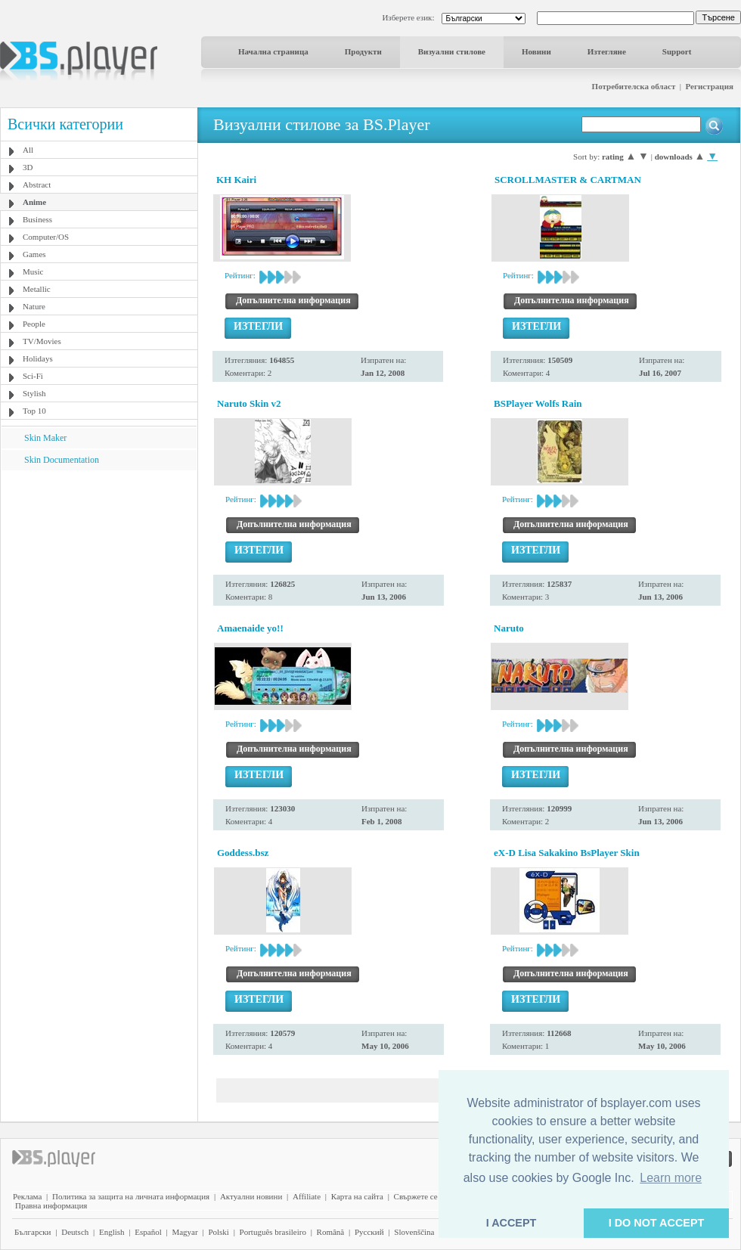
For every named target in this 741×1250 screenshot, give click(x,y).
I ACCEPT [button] (511, 1223)
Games (34, 254)
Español (148, 1231)
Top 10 (34, 410)
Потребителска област (634, 86)
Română (331, 1231)
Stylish (34, 393)
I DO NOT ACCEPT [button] (657, 1223)
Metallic (37, 288)
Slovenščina (414, 1231)
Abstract (37, 184)
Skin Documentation (61, 459)
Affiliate (307, 1196)
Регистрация (709, 86)
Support (677, 51)
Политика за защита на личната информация (130, 1196)
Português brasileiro (273, 1231)
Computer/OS (46, 236)
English (112, 1231)
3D (28, 167)
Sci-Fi (33, 375)
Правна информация (51, 1205)
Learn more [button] (671, 1177)
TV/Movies (42, 341)
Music (33, 271)
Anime (34, 201)
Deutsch (74, 1231)
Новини (536, 51)
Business (37, 219)
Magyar (184, 1231)
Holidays (38, 358)
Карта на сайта (357, 1196)
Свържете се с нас (425, 1196)
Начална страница (273, 51)
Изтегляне (607, 51)
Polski (218, 1231)
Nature (34, 306)
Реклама (27, 1196)
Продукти (363, 51)
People (34, 323)
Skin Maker (45, 438)
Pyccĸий (369, 1231)
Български (32, 1231)
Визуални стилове (451, 51)
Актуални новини (251, 1196)
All (28, 149)
